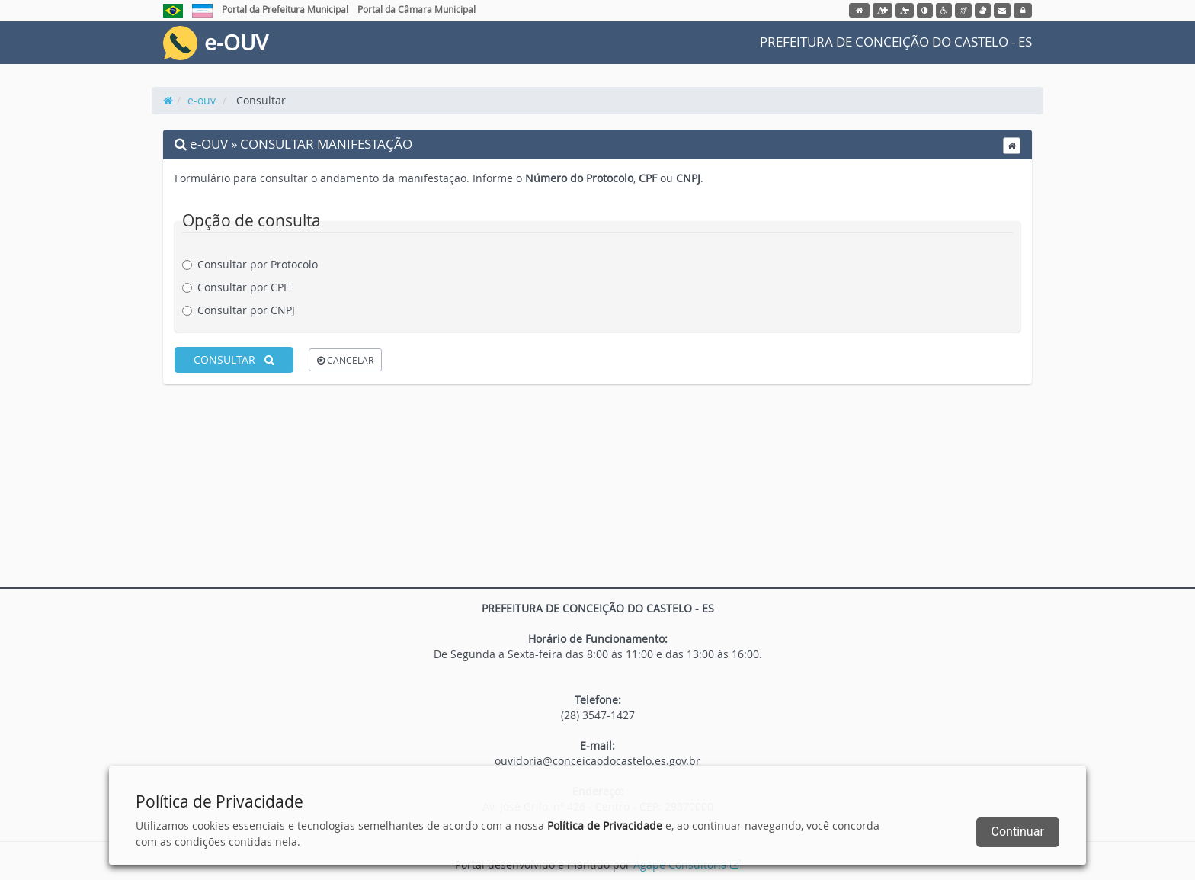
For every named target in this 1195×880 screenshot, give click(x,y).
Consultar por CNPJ (244, 310)
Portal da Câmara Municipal (416, 9)
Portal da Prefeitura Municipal (285, 9)
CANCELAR (345, 360)
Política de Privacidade (604, 825)
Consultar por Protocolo (256, 264)
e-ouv (201, 100)
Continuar (1018, 831)
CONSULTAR (234, 359)
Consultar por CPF (241, 287)
